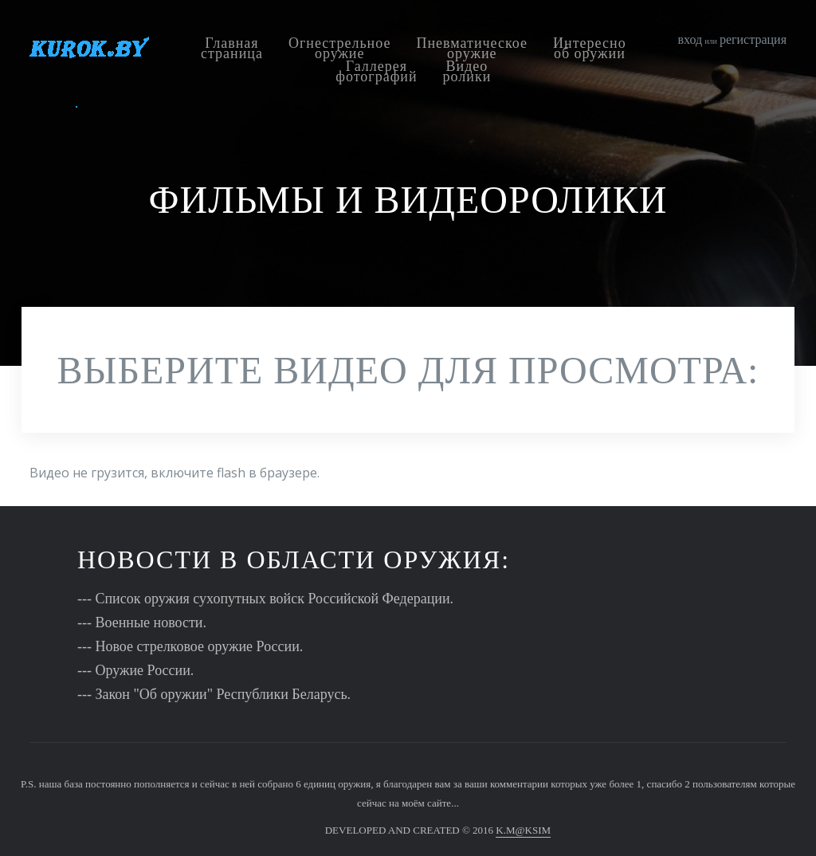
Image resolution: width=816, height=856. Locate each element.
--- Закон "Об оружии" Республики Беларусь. (214, 694)
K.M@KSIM (523, 830)
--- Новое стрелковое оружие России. (190, 646)
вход (690, 39)
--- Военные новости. (141, 622)
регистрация (753, 39)
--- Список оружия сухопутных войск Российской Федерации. (265, 599)
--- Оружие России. (135, 670)
